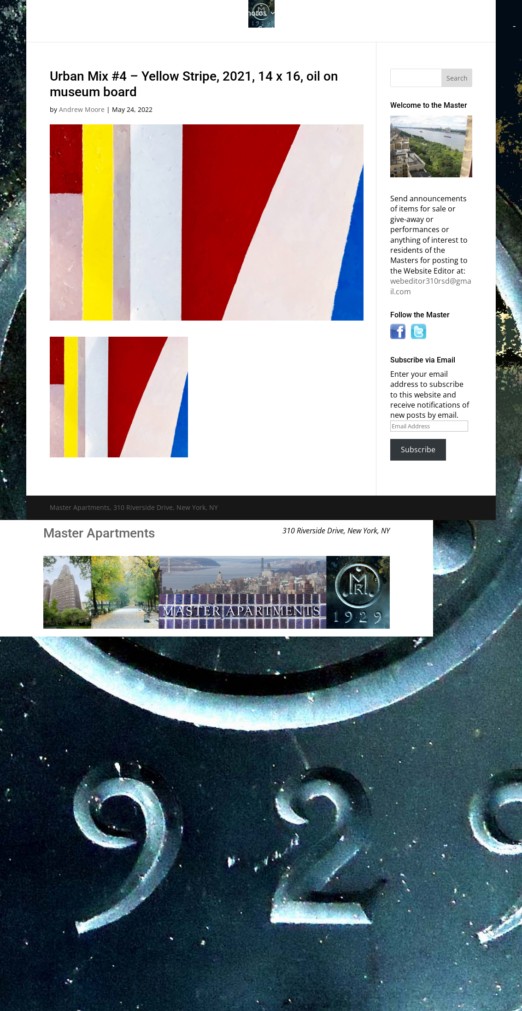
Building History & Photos (221, 14)
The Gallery (135, 14)
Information (398, 14)
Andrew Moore (82, 109)
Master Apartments (99, 533)
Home (93, 14)
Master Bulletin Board (326, 14)
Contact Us (277, 30)
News (226, 30)
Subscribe (418, 449)
